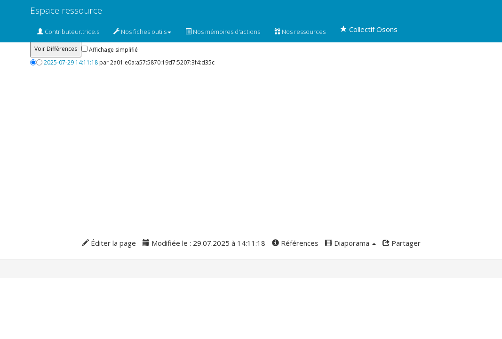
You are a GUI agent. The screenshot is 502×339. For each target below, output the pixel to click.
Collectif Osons (369, 29)
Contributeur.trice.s (68, 31)
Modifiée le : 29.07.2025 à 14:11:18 (204, 243)
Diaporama (350, 243)
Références (295, 243)
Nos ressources (300, 31)
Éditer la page (109, 243)
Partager (401, 243)
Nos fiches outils (142, 31)
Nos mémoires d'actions (222, 31)
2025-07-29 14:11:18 (71, 62)
